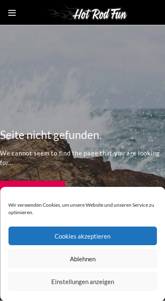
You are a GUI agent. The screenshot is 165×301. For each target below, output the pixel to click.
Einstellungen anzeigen (82, 281)
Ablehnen (83, 259)
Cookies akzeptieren (82, 236)
